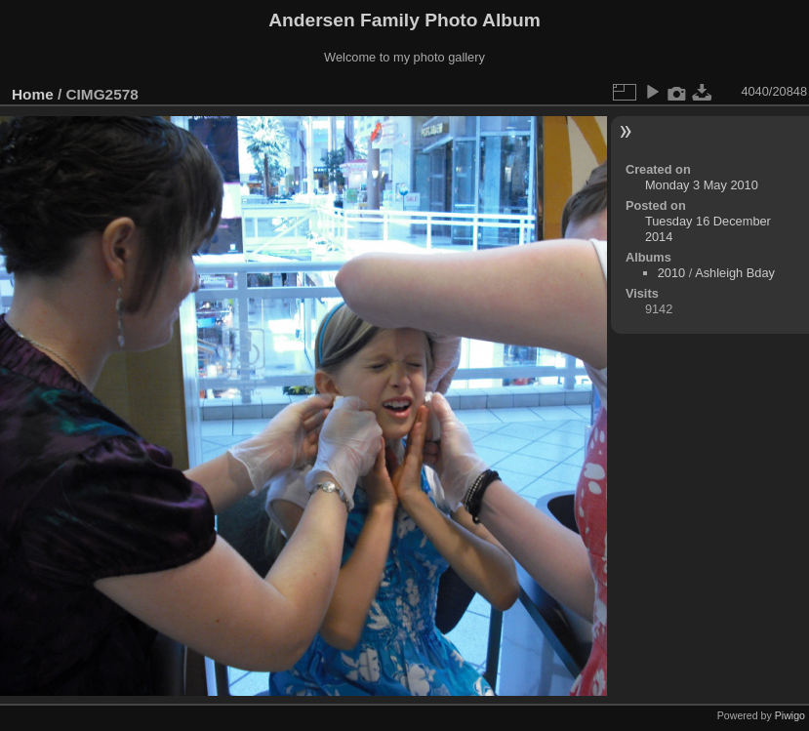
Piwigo (790, 715)
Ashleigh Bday (735, 272)
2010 (671, 272)
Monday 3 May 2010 (701, 185)
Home (33, 94)
